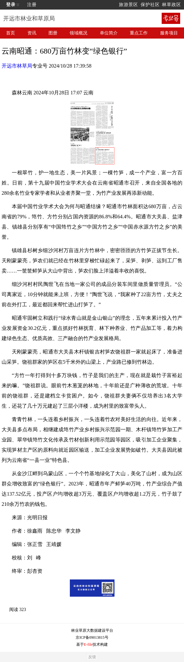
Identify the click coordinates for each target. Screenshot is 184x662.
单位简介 (109, 33)
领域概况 (78, 33)
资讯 (31, 33)
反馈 (92, 657)
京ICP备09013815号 (92, 637)
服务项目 (169, 33)
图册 (52, 33)
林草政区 (171, 4)
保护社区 (150, 4)
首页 (10, 33)
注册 (32, 4)
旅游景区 (128, 4)
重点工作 (139, 33)
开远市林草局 (17, 66)
